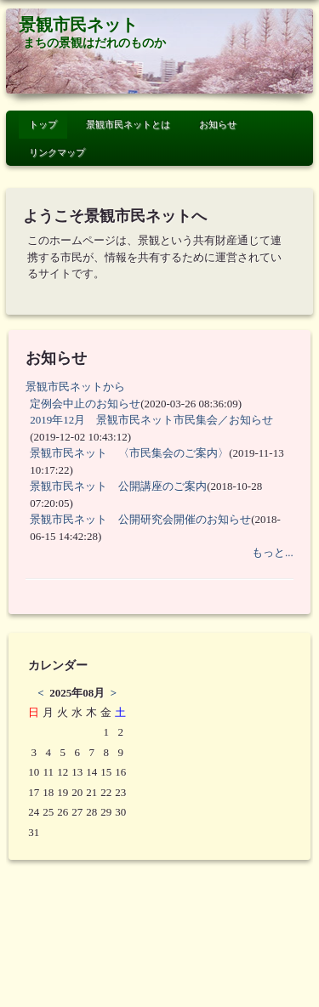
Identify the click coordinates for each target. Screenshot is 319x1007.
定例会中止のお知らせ (85, 403)
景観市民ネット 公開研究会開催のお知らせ (140, 519)
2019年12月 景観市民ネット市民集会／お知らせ (162, 419)
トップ (43, 124)
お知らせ (217, 124)
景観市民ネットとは (128, 124)
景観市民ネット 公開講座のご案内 (118, 486)
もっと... (272, 552)
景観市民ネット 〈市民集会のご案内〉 (129, 453)
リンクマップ (57, 152)
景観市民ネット (78, 25)
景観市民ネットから (75, 386)
